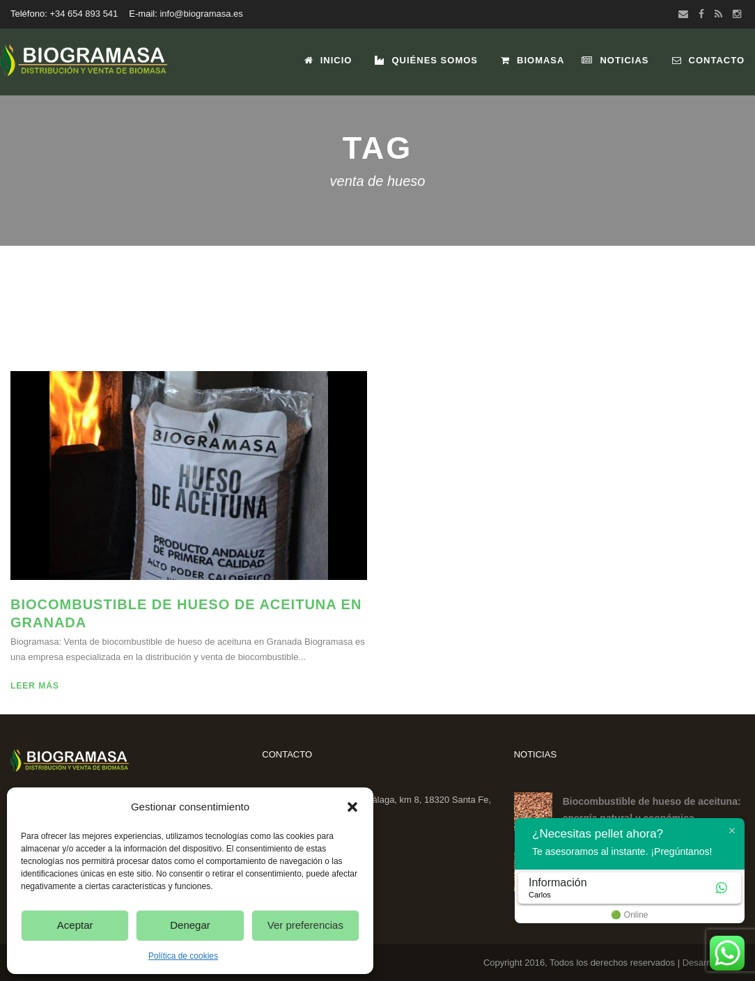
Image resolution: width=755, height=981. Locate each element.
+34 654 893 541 (83, 13)
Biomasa (532, 60)
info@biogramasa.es (200, 13)
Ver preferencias (305, 925)
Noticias (615, 60)
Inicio (328, 60)
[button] (352, 807)
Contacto (708, 60)
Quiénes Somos (426, 60)
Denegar (190, 925)
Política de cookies (183, 956)
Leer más (34, 686)
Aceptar (75, 925)
